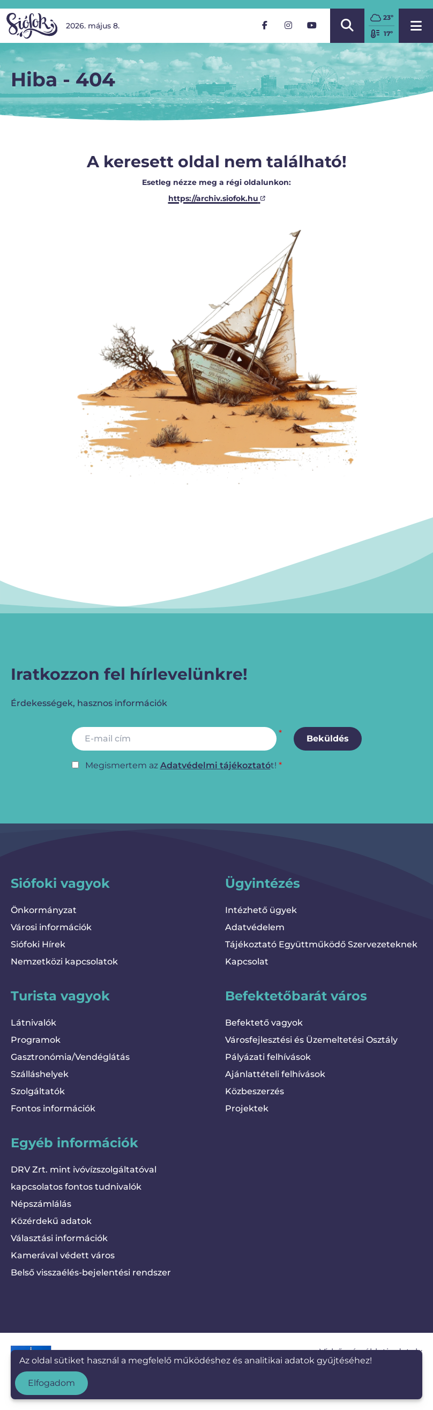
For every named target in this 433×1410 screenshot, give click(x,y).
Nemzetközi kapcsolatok (64, 961)
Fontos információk (53, 1108)
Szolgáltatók (38, 1091)
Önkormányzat (44, 910)
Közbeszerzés (254, 1091)
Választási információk (59, 1238)
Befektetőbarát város (296, 996)
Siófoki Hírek (38, 944)
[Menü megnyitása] (416, 26)
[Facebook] (264, 25)
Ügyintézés (262, 883)
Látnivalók (33, 1023)
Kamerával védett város (63, 1255)
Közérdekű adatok (51, 1221)
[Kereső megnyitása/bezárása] (347, 26)
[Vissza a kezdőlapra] (31, 26)
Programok (36, 1040)
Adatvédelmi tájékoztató (215, 765)
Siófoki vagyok (60, 883)
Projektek (246, 1108)
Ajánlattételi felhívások (275, 1074)
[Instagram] (288, 25)
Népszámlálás (41, 1204)
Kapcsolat (246, 961)
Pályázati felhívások (268, 1057)
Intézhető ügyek (261, 910)
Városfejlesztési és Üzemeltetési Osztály (311, 1040)
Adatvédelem (255, 927)
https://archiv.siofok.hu (216, 198)
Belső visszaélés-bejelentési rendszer (91, 1272)
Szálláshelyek (40, 1074)
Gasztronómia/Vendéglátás (70, 1057)
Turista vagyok (60, 996)
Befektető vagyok (264, 1023)
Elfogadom (51, 1383)
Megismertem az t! (181, 765)
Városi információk (51, 927)
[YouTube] (312, 25)
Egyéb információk (74, 1143)
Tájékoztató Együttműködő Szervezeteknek (321, 944)
